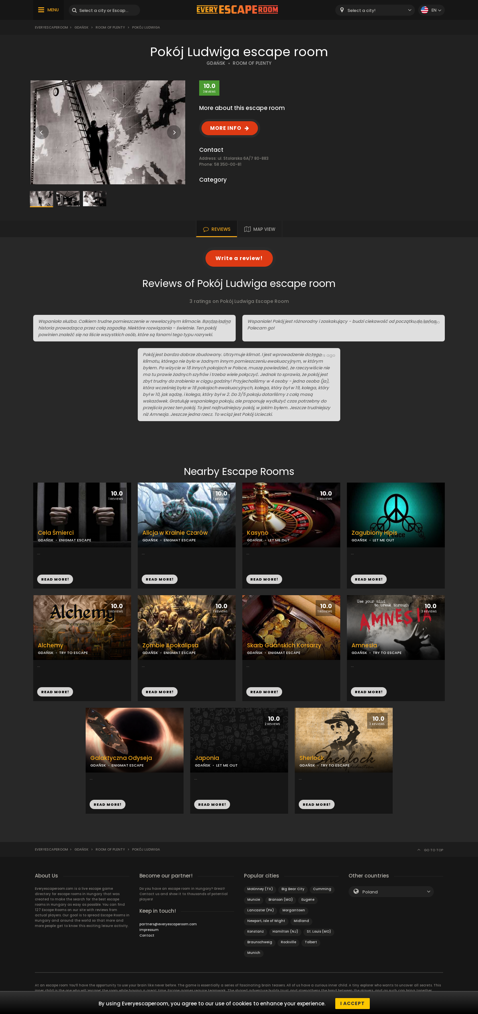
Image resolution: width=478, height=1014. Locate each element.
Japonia (207, 758)
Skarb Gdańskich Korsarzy (284, 645)
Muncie (253, 899)
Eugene (307, 899)
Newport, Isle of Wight (266, 920)
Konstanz (255, 931)
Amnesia (364, 645)
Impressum (149, 929)
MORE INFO (225, 128)
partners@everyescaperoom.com (168, 924)
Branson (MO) (281, 899)
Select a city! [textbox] (361, 10)
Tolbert (311, 942)
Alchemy (50, 645)
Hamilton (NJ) (285, 931)
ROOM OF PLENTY (252, 63)
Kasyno (258, 532)
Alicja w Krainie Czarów (175, 532)
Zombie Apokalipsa (170, 645)
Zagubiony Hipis (374, 532)
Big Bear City (292, 888)
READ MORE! (55, 579)
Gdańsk (81, 27)
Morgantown (293, 910)
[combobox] (375, 10)
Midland (301, 920)
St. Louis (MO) (319, 931)
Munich (253, 952)
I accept (352, 1003)
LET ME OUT (279, 540)
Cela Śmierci (56, 532)
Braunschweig (259, 942)
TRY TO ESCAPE (73, 652)
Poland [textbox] (370, 892)
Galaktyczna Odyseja (121, 758)
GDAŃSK (215, 63)
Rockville (288, 942)
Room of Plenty (110, 27)
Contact (146, 935)
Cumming (322, 888)
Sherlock (311, 758)
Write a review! (239, 258)
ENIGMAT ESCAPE (75, 540)
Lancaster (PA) (260, 910)
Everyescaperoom (51, 27)
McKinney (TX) (260, 888)
